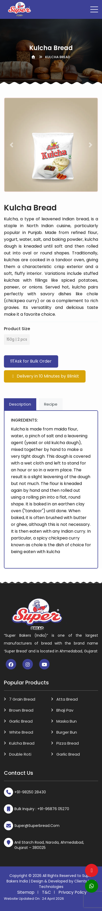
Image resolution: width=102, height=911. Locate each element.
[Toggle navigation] (94, 9)
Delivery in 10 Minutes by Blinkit (44, 376)
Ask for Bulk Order (31, 361)
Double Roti (20, 754)
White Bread (21, 732)
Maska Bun (66, 721)
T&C (46, 892)
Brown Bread (21, 710)
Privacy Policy (72, 892)
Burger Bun (66, 732)
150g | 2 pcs (17, 338)
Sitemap (25, 892)
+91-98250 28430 (30, 792)
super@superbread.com (36, 825)
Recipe (50, 404)
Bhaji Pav (64, 710)
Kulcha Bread (21, 743)
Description (20, 404)
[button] (11, 145)
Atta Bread (67, 699)
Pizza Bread (67, 743)
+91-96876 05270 (53, 808)
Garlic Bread (21, 721)
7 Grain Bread (22, 699)
